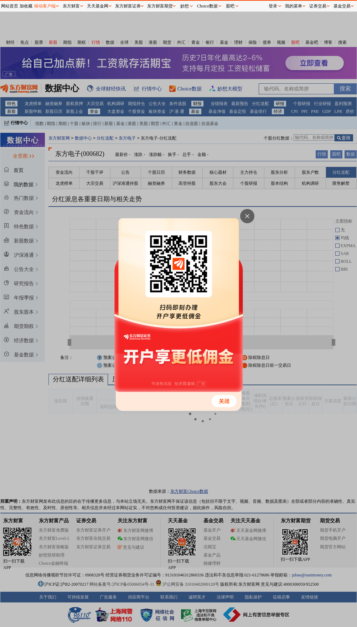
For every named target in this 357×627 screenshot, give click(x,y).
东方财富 (71, 6)
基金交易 (342, 6)
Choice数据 (207, 6)
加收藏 (26, 6)
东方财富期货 (160, 6)
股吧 (230, 6)
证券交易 (317, 6)
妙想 (184, 6)
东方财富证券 (128, 6)
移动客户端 (45, 6)
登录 (273, 6)
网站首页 (9, 6)
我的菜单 (293, 6)
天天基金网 (97, 6)
